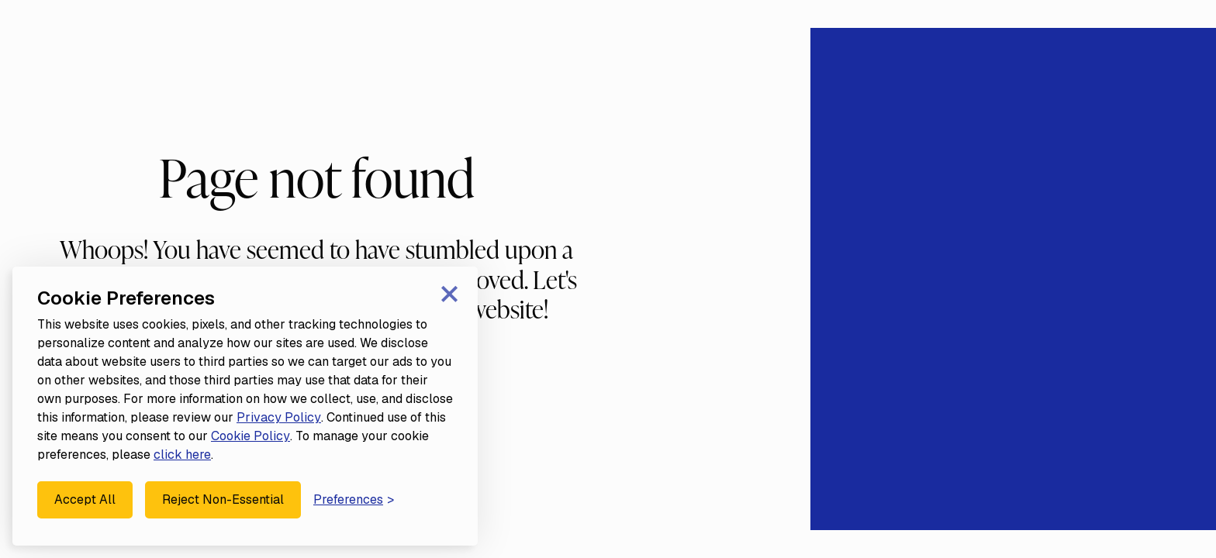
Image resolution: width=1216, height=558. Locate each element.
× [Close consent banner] (449, 292)
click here (182, 454)
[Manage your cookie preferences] (353, 500)
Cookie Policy (250, 436)
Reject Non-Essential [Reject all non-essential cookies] (223, 499)
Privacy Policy (279, 417)
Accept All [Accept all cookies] (85, 499)
